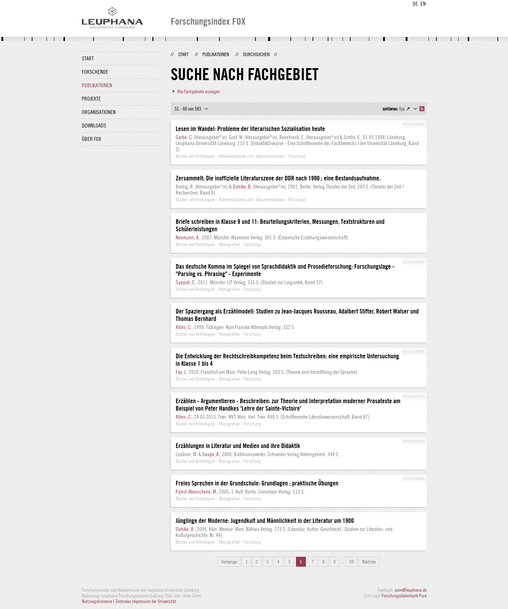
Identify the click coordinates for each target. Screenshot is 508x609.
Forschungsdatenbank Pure (404, 595)
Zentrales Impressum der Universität (145, 601)
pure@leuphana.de (411, 590)
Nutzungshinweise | (98, 601)
